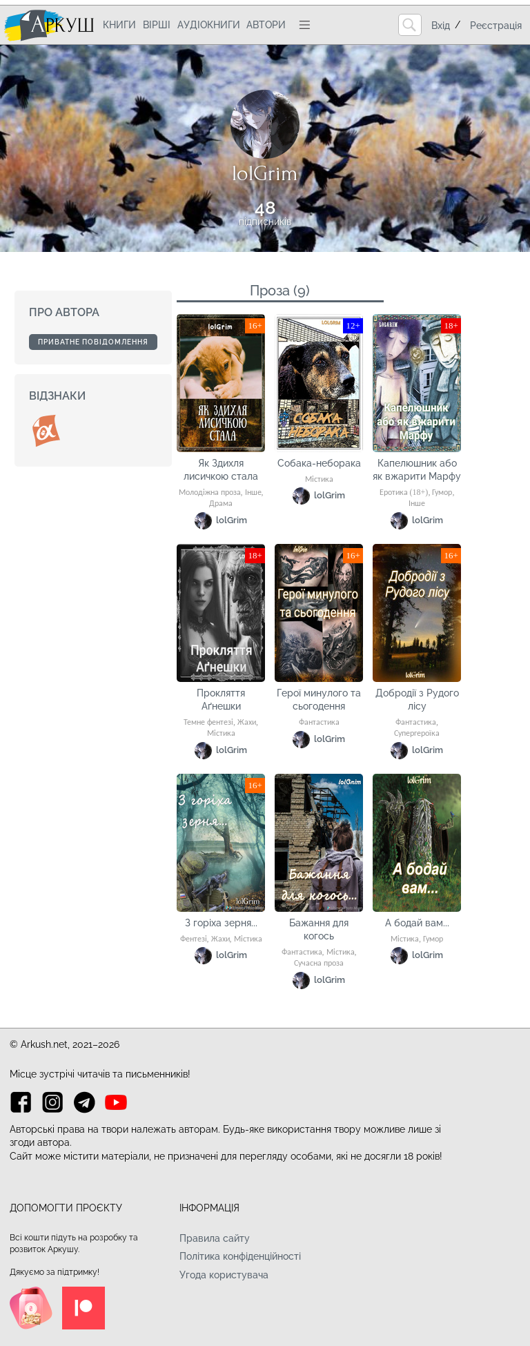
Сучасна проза (319, 963)
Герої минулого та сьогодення (319, 699)
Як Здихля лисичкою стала (221, 470)
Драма (221, 504)
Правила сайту (214, 1238)
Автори (266, 24)
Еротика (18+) (404, 493)
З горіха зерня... (221, 922)
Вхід (440, 25)
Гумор (442, 493)
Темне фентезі (208, 723)
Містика (319, 480)
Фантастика (319, 723)
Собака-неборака (319, 463)
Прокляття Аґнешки (221, 699)
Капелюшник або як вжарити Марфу (417, 470)
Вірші (156, 24)
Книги (119, 24)
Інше (253, 493)
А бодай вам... (417, 922)
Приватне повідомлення (93, 342)
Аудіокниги (208, 24)
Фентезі (193, 939)
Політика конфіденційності (240, 1256)
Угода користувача (223, 1274)
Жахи (246, 723)
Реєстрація (496, 25)
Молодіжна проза (210, 493)
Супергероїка (417, 734)
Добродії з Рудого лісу (417, 699)
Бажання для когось (319, 929)
